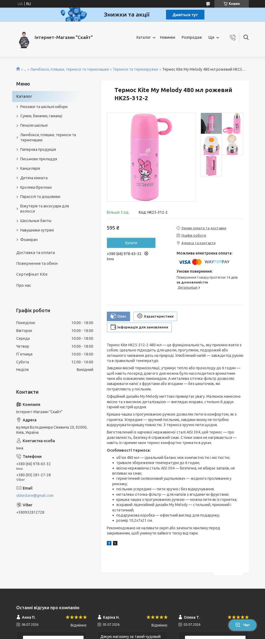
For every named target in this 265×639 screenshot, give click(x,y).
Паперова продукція (38, 149)
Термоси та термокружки (135, 69)
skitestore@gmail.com (35, 495)
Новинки (167, 37)
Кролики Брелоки (36, 187)
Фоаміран (29, 239)
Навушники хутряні (37, 230)
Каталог (144, 37)
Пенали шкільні (34, 125)
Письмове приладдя (38, 159)
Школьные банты (35, 221)
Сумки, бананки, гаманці (41, 116)
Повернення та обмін (37, 263)
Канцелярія (30, 168)
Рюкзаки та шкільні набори (44, 107)
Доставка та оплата (35, 252)
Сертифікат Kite (32, 274)
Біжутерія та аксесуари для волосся (44, 208)
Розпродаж (192, 37)
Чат (242, 624)
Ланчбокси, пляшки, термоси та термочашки (69, 69)
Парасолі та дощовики (40, 196)
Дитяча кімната (34, 178)
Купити (131, 243)
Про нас (23, 285)
